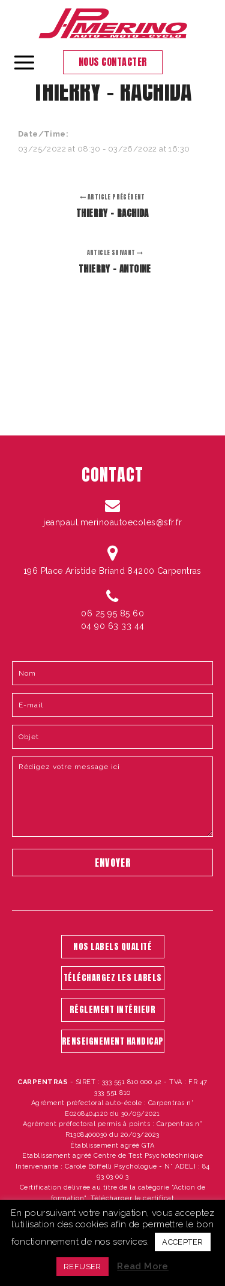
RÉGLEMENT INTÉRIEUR (113, 1009)
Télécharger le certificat (133, 1198)
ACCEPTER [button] (182, 1241)
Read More (143, 1266)
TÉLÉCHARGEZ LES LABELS (113, 978)
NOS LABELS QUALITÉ (112, 946)
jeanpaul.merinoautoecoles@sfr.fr (112, 522)
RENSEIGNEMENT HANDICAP (113, 1041)
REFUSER (82, 1266)
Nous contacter (113, 62)
